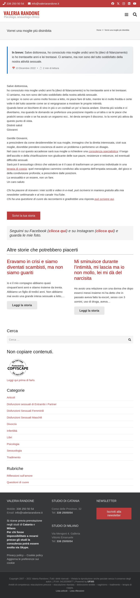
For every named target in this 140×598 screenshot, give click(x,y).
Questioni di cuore (18, 482)
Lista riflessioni (77, 591)
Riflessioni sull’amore (20, 475)
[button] (126, 14)
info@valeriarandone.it (28, 512)
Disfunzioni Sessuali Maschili (24, 417)
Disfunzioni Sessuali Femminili (25, 410)
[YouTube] (134, 3)
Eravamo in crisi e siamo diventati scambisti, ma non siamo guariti (35, 267)
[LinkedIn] (129, 3)
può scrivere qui (104, 198)
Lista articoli (61, 591)
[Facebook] (112, 3)
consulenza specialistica (103, 151)
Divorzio (12, 424)
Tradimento (14, 457)
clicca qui (57, 231)
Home (98, 30)
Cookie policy (35, 555)
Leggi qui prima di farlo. (21, 380)
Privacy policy (15, 555)
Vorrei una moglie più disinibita (116, 30)
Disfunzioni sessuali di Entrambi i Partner (32, 404)
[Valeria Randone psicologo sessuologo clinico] (22, 14)
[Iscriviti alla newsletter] (113, 513)
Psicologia (13, 444)
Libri (9, 437)
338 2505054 (65, 512)
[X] (118, 3)
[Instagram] (123, 3)
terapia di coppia (17, 168)
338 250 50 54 (25, 508)
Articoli (11, 397)
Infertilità (12, 430)
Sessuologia (14, 450)
